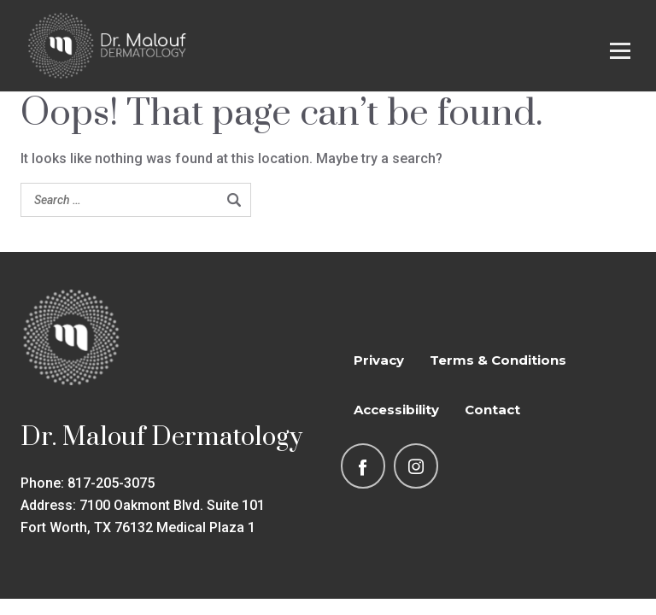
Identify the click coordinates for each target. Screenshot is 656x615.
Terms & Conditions (498, 360)
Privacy (379, 360)
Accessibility (396, 409)
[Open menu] (620, 51)
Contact (492, 409)
